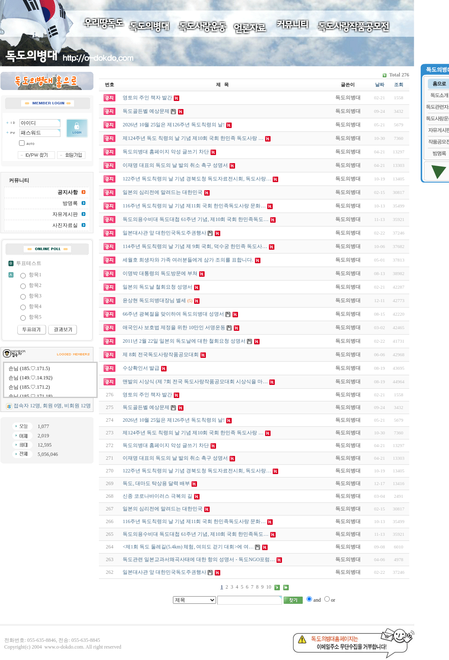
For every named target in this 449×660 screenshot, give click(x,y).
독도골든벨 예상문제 (146, 407)
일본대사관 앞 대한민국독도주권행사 (164, 572)
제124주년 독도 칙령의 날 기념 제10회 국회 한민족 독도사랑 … (193, 433)
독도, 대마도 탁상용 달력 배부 (156, 483)
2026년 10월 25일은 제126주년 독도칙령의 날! (174, 420)
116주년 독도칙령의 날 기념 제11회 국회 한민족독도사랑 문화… (194, 521)
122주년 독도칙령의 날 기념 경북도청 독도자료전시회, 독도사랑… (197, 471)
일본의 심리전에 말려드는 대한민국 (163, 509)
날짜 (379, 84)
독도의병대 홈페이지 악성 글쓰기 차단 (166, 445)
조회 (398, 84)
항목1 (35, 275)
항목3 (35, 296)
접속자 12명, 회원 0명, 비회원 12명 (52, 406)
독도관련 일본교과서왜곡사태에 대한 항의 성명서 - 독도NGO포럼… (199, 559)
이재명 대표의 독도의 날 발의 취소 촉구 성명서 (175, 458)
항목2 (35, 285)
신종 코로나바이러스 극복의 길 (157, 496)
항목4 (35, 306)
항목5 (35, 317)
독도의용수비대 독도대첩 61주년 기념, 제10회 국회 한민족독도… (195, 534)
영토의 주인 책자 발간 (147, 395)
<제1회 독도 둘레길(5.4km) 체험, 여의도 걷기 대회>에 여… (188, 547)
